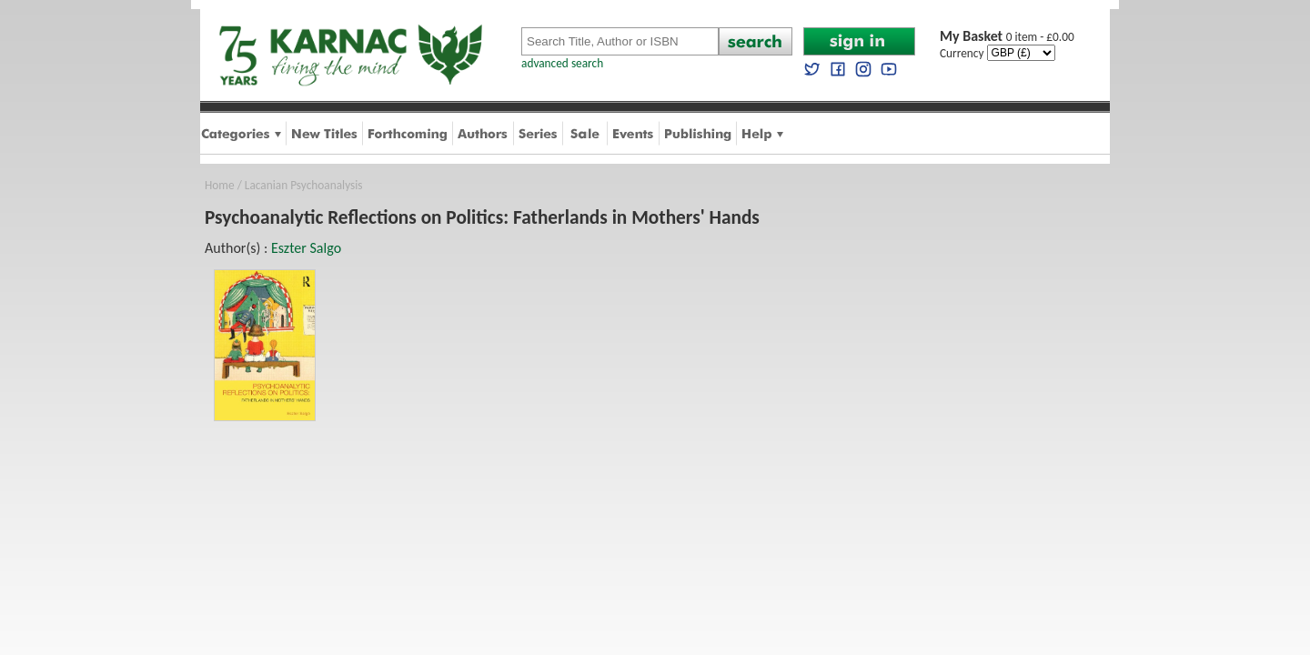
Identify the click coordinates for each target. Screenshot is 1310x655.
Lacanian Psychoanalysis (304, 185)
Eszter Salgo (306, 248)
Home (220, 185)
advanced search (562, 63)
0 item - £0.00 (1007, 37)
